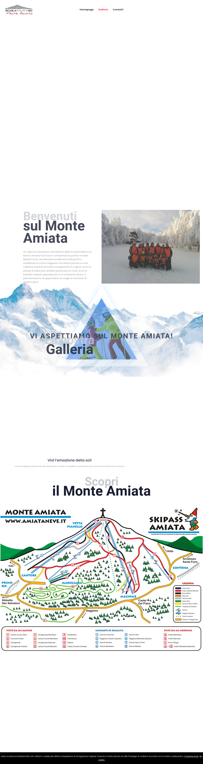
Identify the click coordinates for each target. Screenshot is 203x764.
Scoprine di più (191, 756)
